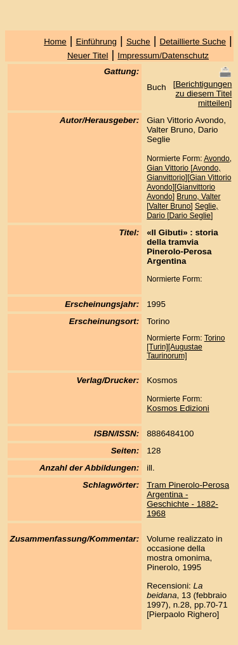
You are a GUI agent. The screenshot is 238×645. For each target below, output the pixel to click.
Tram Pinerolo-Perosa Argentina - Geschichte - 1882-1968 (188, 499)
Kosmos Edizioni (178, 408)
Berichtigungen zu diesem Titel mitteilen (203, 93)
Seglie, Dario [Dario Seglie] (182, 211)
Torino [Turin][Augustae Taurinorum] (186, 347)
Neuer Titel (87, 55)
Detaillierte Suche (193, 41)
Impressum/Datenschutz (163, 55)
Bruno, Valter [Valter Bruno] (183, 201)
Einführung (96, 41)
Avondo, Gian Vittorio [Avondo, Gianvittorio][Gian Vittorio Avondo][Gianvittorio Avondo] (189, 177)
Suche (138, 41)
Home (55, 41)
